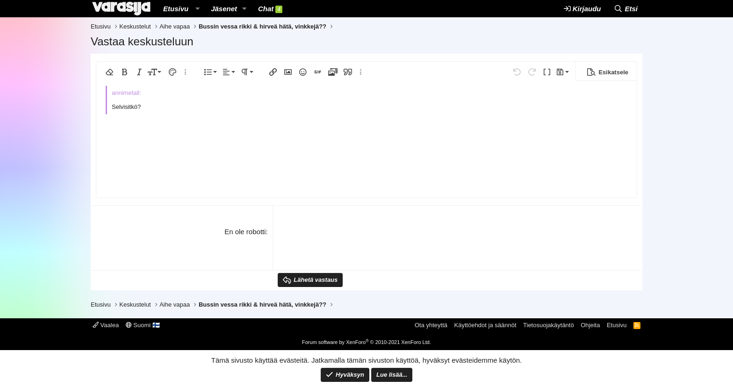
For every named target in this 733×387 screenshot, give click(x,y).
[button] (197, 8)
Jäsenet (224, 9)
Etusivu (175, 9)
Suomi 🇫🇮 (143, 325)
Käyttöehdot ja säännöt (485, 325)
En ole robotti (245, 232)
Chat (270, 9)
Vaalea (106, 325)
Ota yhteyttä (431, 325)
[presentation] (349, 245)
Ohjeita (590, 325)
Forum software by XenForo (366, 342)
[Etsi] (625, 8)
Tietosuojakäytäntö (548, 325)
